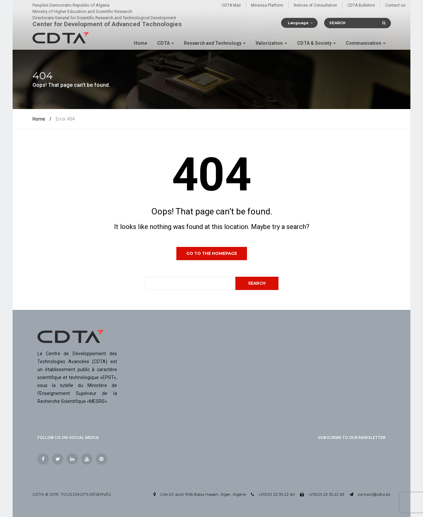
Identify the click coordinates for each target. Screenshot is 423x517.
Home (140, 43)
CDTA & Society (316, 43)
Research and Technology (215, 43)
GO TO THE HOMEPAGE (211, 253)
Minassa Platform (267, 5)
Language (298, 23)
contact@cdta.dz (374, 494)
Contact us (395, 5)
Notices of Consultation (315, 5)
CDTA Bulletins (361, 5)
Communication (366, 43)
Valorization (271, 43)
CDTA (165, 43)
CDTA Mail (231, 5)
